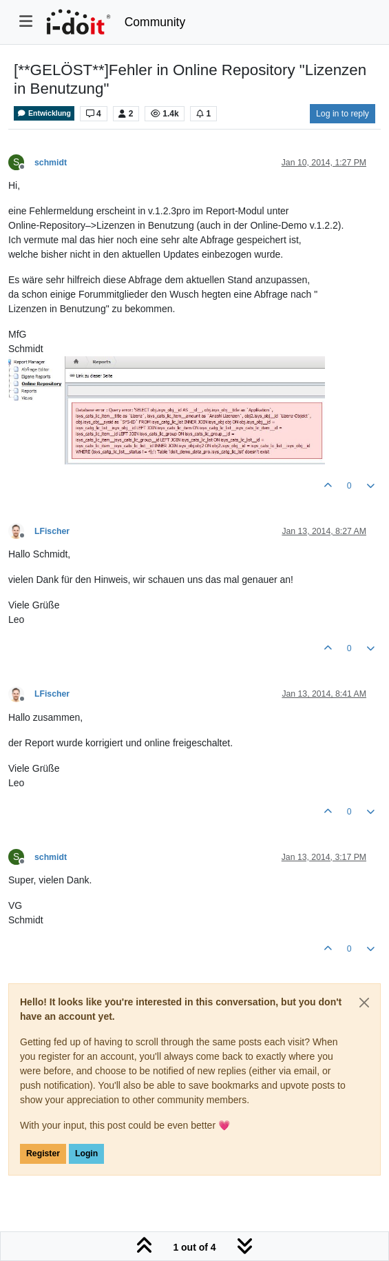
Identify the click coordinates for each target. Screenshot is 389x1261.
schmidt (50, 162)
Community (155, 22)
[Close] (364, 1002)
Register (43, 1153)
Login (86, 1153)
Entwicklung (44, 113)
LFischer (52, 531)
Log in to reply (342, 114)
